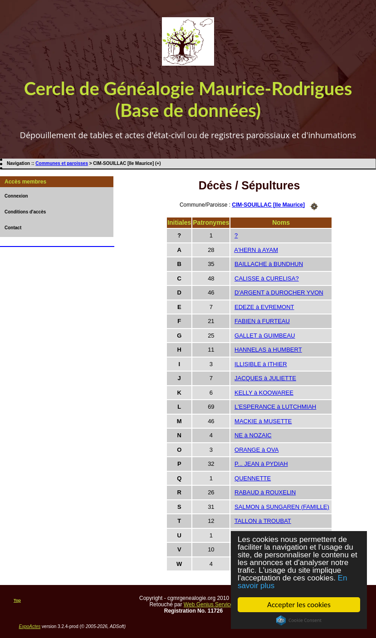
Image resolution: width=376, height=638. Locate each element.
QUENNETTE (252, 478)
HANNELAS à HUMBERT (268, 349)
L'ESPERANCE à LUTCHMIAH (275, 406)
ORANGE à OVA (256, 449)
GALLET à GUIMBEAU (264, 335)
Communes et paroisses (61, 163)
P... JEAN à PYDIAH (261, 463)
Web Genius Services (210, 604)
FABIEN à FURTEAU (262, 321)
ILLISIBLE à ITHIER (260, 364)
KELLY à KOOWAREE (263, 392)
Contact (13, 227)
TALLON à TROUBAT (262, 520)
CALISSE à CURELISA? (266, 278)
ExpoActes (30, 626)
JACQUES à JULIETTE (265, 378)
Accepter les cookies (299, 604)
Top (17, 600)
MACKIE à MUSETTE (263, 421)
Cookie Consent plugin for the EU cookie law (299, 620)
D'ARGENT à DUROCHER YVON (278, 292)
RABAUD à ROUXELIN (265, 492)
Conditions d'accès (25, 211)
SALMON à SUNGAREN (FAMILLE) (281, 506)
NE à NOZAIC (253, 435)
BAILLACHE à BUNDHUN (268, 264)
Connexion (16, 195)
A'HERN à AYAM (256, 249)
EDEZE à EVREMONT (264, 307)
